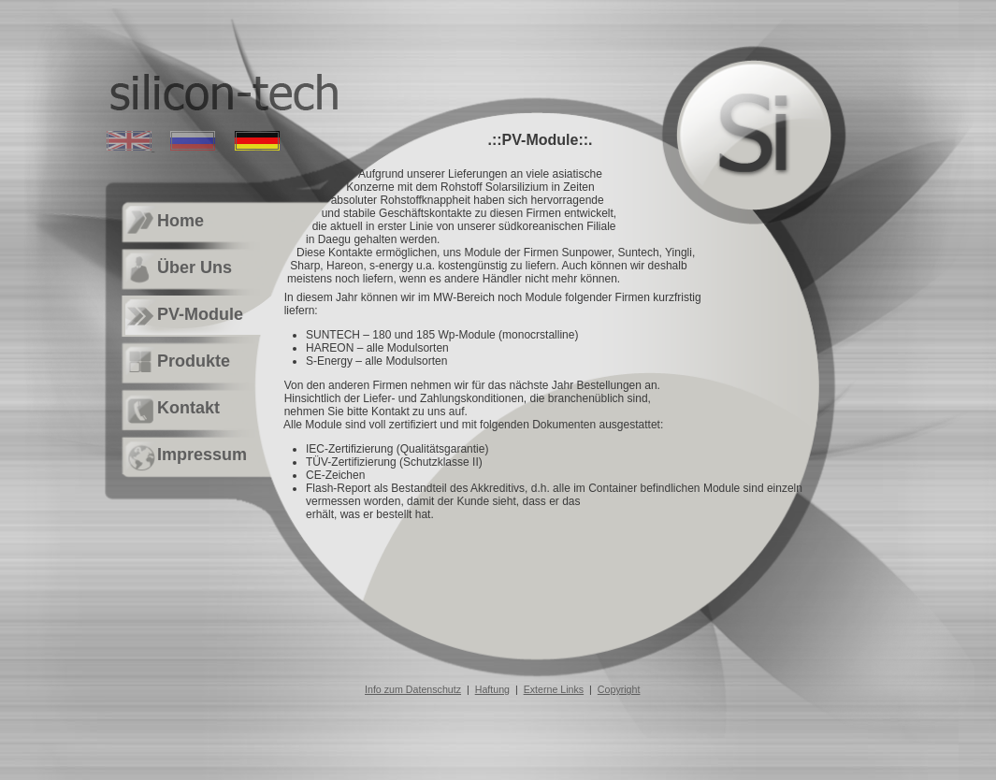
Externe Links (554, 689)
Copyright (619, 689)
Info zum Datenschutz (413, 689)
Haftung (492, 689)
